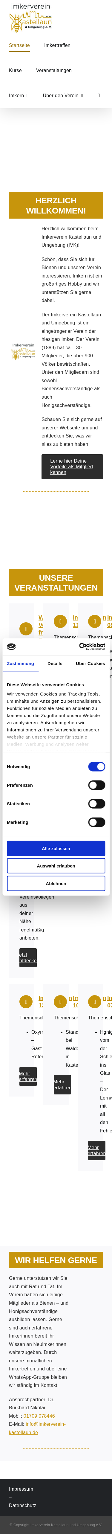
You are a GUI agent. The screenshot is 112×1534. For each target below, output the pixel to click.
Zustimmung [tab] (20, 663)
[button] (98, 95)
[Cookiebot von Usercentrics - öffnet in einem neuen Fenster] (79, 647)
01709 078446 (39, 1416)
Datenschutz (22, 1505)
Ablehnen (56, 883)
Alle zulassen (56, 848)
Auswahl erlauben (56, 865)
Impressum (21, 1489)
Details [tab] (54, 663)
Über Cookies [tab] (90, 663)
